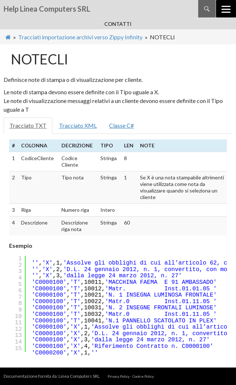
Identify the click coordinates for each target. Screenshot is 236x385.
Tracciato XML (78, 125)
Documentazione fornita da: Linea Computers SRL (52, 376)
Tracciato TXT (28, 125)
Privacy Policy (118, 376)
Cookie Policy (143, 376)
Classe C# (121, 125)
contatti (118, 24)
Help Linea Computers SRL (47, 8)
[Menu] (226, 8)
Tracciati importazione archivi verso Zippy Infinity (80, 36)
